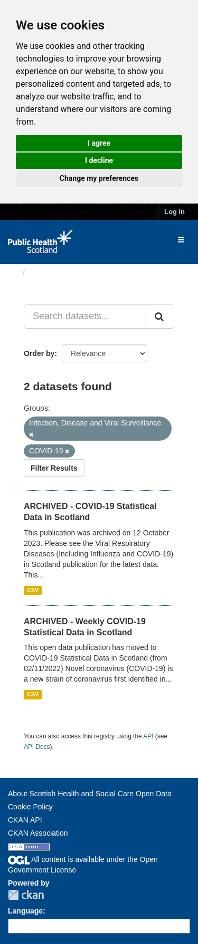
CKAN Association (38, 833)
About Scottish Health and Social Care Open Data (90, 793)
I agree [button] (99, 143)
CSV (33, 590)
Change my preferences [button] (99, 178)
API (148, 736)
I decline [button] (99, 160)
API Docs (37, 746)
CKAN (26, 894)
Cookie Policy (30, 807)
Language (25, 911)
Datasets (50, 273)
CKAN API (25, 820)
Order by (39, 353)
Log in (174, 212)
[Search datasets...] (85, 316)
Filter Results (54, 468)
